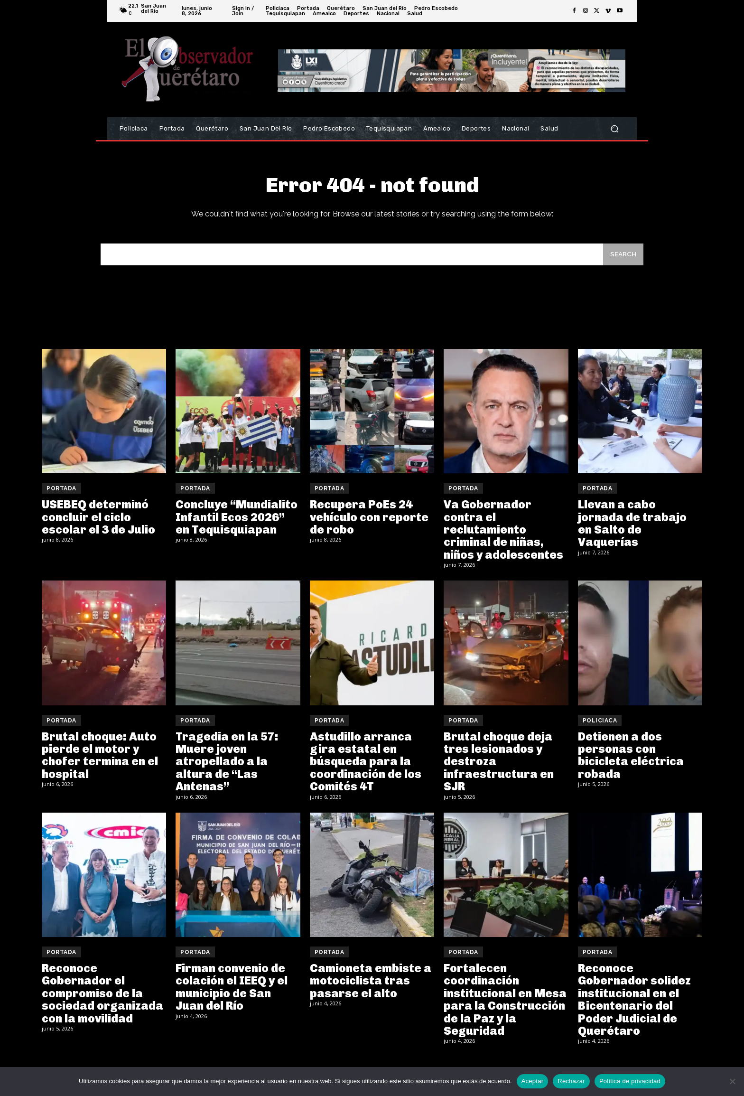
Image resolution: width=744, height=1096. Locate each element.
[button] (614, 129)
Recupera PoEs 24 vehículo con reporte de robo (369, 523)
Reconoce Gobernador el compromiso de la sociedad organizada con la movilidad (102, 999)
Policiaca (600, 726)
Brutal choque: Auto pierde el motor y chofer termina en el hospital (100, 761)
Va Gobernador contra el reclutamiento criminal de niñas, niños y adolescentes (503, 536)
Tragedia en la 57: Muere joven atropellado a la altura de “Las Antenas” (227, 768)
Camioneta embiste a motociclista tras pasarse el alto (370, 986)
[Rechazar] (732, 1081)
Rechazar (571, 1081)
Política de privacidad (629, 1081)
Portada (61, 494)
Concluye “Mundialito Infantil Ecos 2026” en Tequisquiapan (237, 523)
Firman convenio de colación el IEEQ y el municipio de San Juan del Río (232, 993)
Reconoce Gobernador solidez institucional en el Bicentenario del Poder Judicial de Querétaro (634, 1005)
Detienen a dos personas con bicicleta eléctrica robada (631, 761)
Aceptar (532, 1081)
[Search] (622, 260)
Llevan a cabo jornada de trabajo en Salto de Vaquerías (632, 529)
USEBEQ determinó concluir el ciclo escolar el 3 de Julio (98, 523)
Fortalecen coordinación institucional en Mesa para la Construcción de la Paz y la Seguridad (505, 1005)
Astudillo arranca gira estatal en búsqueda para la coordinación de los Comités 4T (365, 768)
